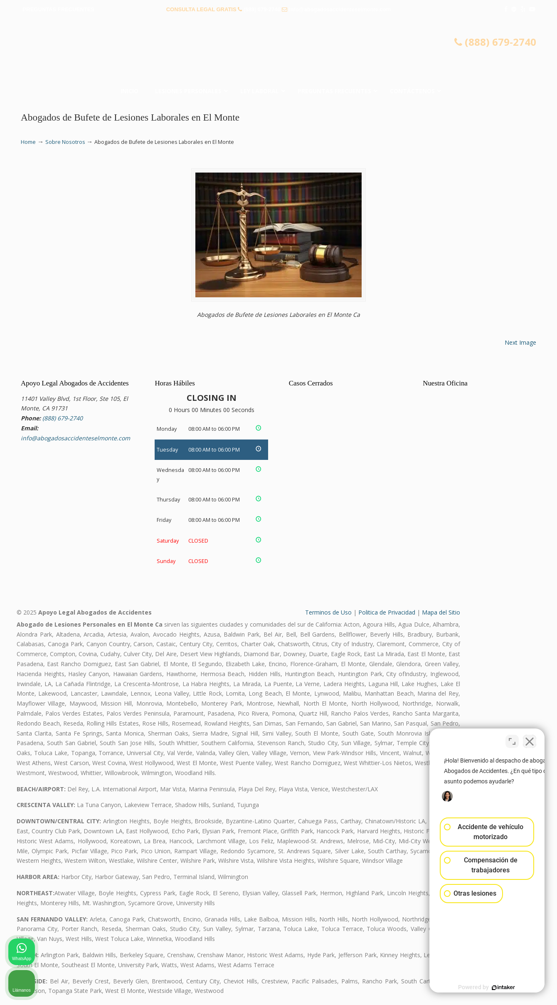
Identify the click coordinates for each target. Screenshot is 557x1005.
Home (28, 142)
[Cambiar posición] (512, 739)
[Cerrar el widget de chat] (529, 739)
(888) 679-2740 (262, 9)
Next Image (520, 342)
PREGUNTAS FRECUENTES (58, 9)
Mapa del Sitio (441, 612)
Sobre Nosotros (65, 142)
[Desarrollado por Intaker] (486, 987)
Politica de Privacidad (386, 612)
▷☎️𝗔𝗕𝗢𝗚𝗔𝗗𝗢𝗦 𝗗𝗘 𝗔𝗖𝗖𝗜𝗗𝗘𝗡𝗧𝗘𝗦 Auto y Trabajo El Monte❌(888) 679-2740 (278, 52)
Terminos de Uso (328, 612)
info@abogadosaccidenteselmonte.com (340, 9)
